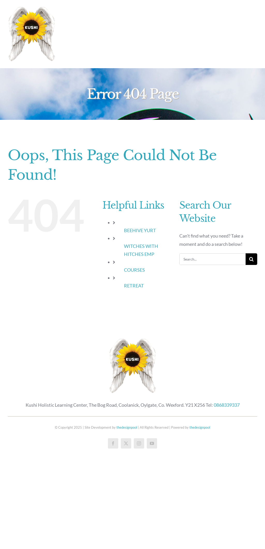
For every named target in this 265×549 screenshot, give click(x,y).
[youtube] (152, 443)
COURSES (134, 270)
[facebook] (113, 443)
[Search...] (212, 259)
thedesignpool (126, 427)
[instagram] (139, 443)
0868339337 (227, 405)
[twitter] (126, 443)
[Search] (251, 259)
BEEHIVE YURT (140, 230)
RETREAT (134, 285)
